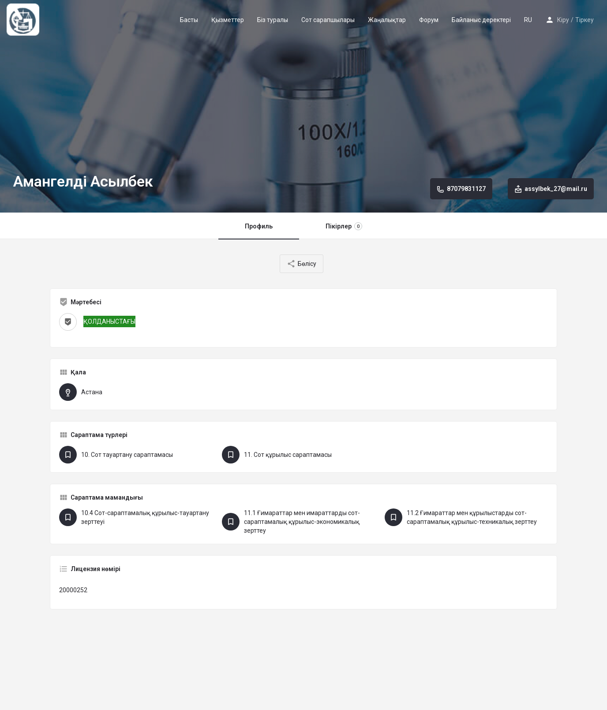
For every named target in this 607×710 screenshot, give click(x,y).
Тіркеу (584, 19)
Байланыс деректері (481, 19)
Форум (428, 19)
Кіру (563, 19)
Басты (189, 19)
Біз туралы (272, 19)
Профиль (259, 226)
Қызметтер (227, 19)
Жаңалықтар (387, 19)
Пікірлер (344, 226)
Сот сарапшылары (328, 19)
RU (528, 19)
